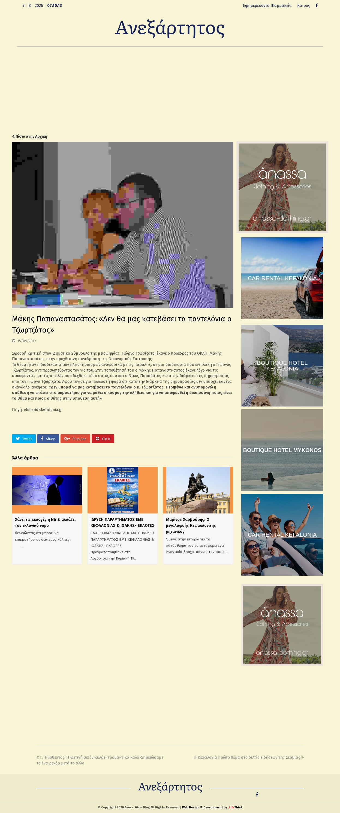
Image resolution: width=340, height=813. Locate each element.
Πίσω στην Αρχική (29, 136)
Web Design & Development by (212, 807)
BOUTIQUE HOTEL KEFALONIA (282, 366)
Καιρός (303, 5)
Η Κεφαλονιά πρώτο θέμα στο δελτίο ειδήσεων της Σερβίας (249, 757)
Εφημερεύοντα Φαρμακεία (267, 5)
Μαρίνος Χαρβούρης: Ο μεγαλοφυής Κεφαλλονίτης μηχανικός (191, 525)
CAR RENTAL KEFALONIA (282, 278)
